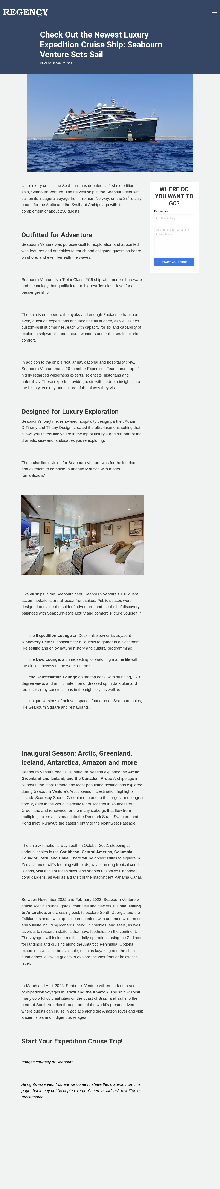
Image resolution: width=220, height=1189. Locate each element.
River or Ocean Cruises (56, 63)
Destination (161, 211)
